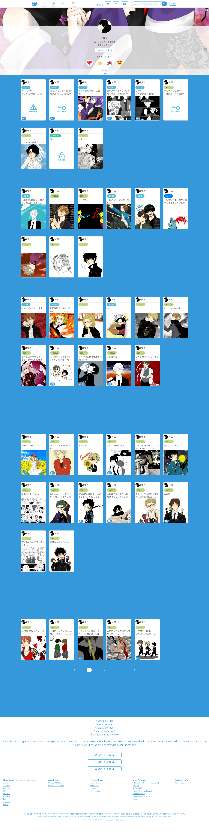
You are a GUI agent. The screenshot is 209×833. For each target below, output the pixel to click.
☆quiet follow (104, 50)
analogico (110, 820)
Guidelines (94, 785)
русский (6, 802)
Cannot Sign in (139, 793)
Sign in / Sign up (104, 755)
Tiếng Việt (7, 788)
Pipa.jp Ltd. (179, 783)
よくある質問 (138, 788)
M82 (104, 38)
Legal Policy (95, 791)
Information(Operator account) (146, 783)
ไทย (4, 799)
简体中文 (6, 793)
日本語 (5, 804)
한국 (5, 791)
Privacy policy (96, 788)
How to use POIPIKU (56, 785)
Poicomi (135, 799)
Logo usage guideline (141, 796)
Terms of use (95, 783)
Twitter (136, 785)
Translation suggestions (26, 780)
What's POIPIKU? (55, 783)
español (6, 785)
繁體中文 (6, 796)
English (6, 783)
